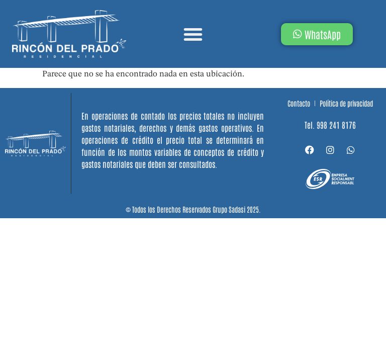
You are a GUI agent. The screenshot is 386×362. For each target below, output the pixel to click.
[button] (193, 34)
